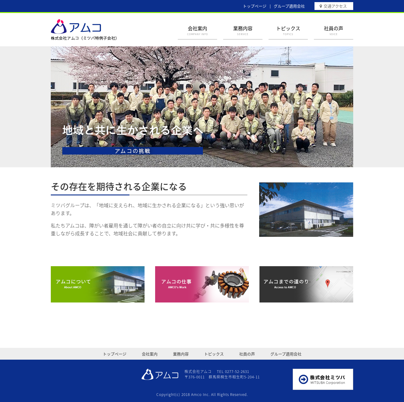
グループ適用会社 (289, 6)
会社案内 (197, 30)
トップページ (254, 6)
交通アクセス (335, 6)
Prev (60, 106)
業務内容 (242, 30)
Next (344, 106)
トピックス (288, 30)
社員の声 (333, 30)
